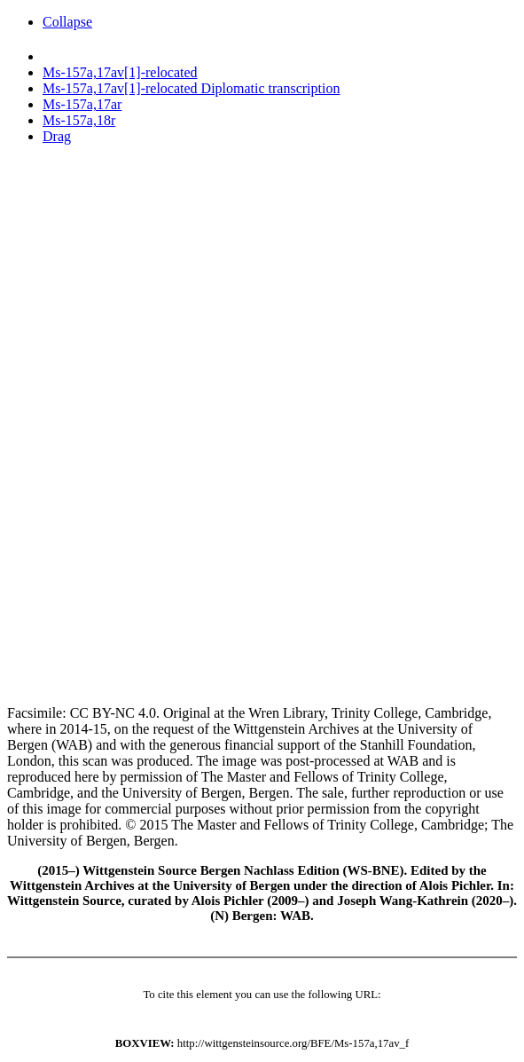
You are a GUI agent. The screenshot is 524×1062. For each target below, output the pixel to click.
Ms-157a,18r (79, 120)
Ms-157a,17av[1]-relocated (120, 72)
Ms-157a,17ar (82, 104)
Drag (57, 136)
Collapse (67, 21)
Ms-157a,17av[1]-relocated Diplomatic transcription (191, 88)
